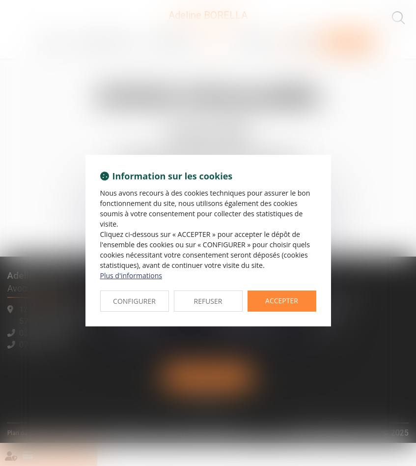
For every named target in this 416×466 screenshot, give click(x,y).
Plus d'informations (131, 275)
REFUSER (208, 301)
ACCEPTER (281, 300)
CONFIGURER (134, 301)
